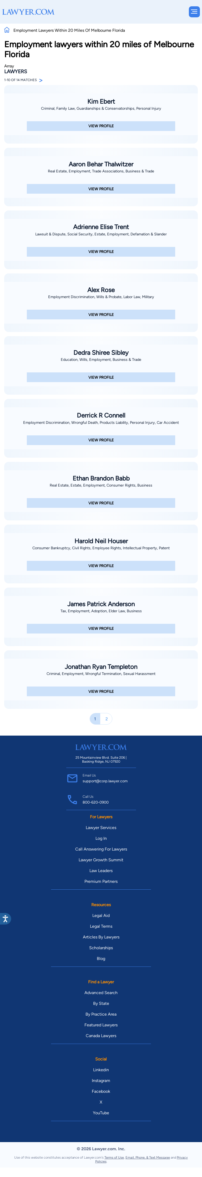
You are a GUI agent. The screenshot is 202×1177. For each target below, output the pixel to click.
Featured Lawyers (101, 1024)
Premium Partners (101, 881)
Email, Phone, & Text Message (147, 1157)
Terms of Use (114, 1157)
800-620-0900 (96, 802)
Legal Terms (101, 926)
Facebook (101, 1091)
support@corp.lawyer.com (105, 781)
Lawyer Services (101, 827)
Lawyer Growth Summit (101, 859)
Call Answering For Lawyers (101, 849)
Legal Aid (101, 915)
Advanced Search (101, 992)
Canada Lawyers (101, 1035)
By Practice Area (101, 1014)
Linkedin (101, 1069)
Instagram (101, 1080)
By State (101, 1003)
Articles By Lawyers (101, 937)
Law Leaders (101, 870)
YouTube (101, 1112)
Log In (101, 838)
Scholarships (101, 947)
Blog (101, 958)
